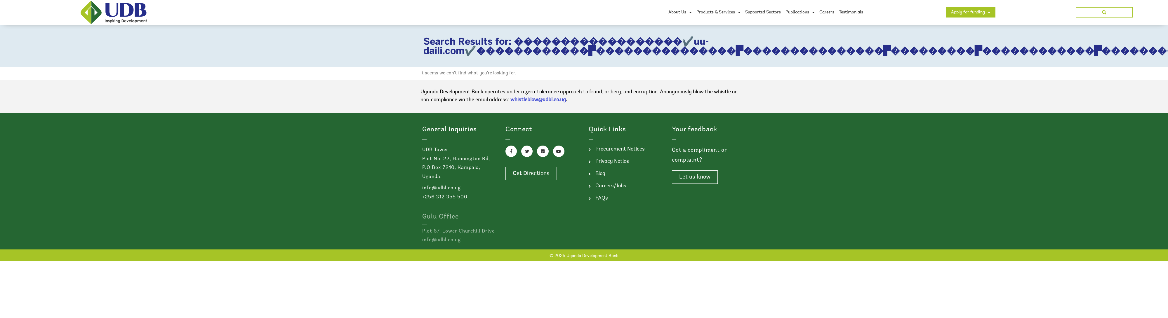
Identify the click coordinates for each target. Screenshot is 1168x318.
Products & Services (718, 12)
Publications (800, 12)
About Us (680, 12)
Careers (826, 12)
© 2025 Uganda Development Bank (584, 256)
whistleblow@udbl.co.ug (538, 100)
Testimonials (851, 12)
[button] (1104, 12)
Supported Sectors (763, 12)
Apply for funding (970, 12)
